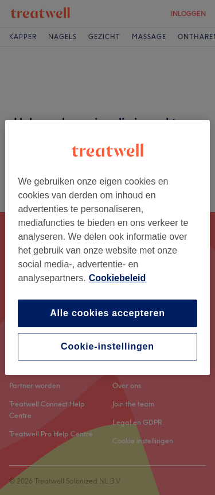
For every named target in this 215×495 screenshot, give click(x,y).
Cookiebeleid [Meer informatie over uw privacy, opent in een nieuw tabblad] (117, 278)
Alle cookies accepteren (107, 313)
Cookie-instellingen (107, 346)
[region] (107, 247)
